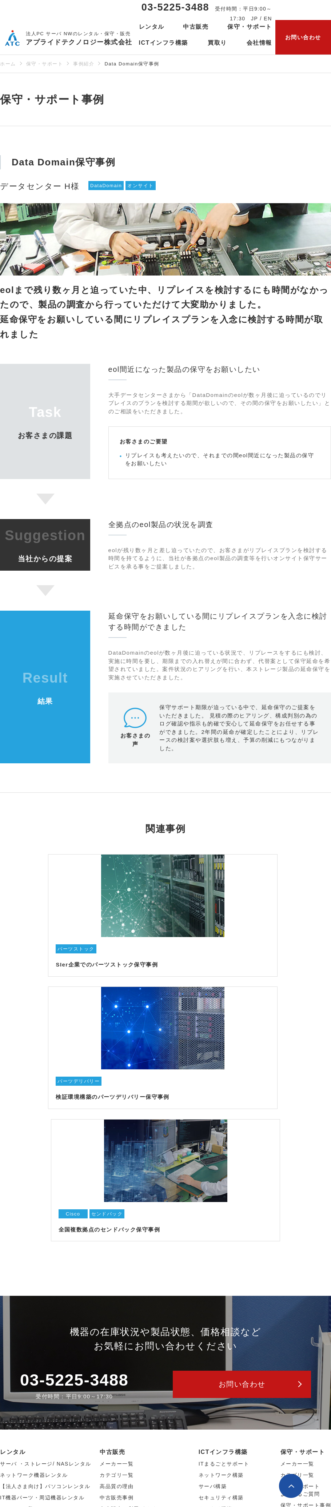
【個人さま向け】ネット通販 (136, 1272)
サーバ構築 (213, 1215)
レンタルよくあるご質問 (31, 1302)
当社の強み (14, 1367)
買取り (217, 43)
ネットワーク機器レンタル (34, 1204)
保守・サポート (44, 64)
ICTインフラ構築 (223, 1181)
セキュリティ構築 (221, 1227)
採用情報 (11, 1356)
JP (254, 18)
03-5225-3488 (175, 7)
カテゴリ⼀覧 (17, 1249)
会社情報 (12, 1310)
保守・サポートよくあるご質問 (300, 1219)
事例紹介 (83, 64)
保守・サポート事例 (305, 1234)
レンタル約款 (17, 1291)
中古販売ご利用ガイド (128, 1238)
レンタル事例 (17, 1260)
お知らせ (12, 1428)
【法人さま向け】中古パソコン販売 (145, 1260)
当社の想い (14, 1322)
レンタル (12, 1181)
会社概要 (11, 1333)
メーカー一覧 (297, 1193)
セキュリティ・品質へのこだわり (42, 1378)
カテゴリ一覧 (297, 1204)
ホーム (8, 64)
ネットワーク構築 (221, 1204)
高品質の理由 (116, 1215)
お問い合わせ (303, 37)
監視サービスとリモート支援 (235, 1249)
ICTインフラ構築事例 (226, 1260)
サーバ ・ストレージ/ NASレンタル (45, 1193)
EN (268, 18)
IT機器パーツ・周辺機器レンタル (42, 1227)
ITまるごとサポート (224, 1193)
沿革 (5, 1344)
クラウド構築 (215, 1238)
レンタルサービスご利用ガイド (22, 1275)
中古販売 (112, 1181)
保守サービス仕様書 (305, 1246)
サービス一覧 (19, 1409)
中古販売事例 (116, 1227)
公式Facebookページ (250, 1465)
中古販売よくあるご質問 (131, 1249)
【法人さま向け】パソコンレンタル (45, 1215)
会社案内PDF (17, 1390)
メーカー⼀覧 (17, 1238)
